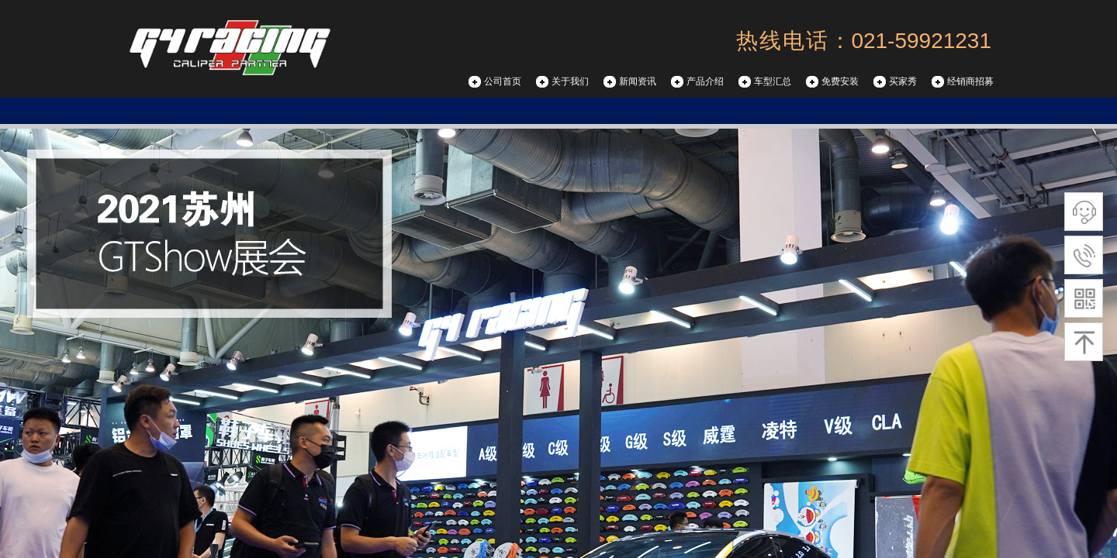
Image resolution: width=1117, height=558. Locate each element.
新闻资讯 (637, 81)
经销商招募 (970, 81)
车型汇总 (772, 81)
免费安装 (840, 81)
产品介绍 (705, 81)
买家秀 (903, 81)
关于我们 (570, 81)
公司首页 (502, 81)
